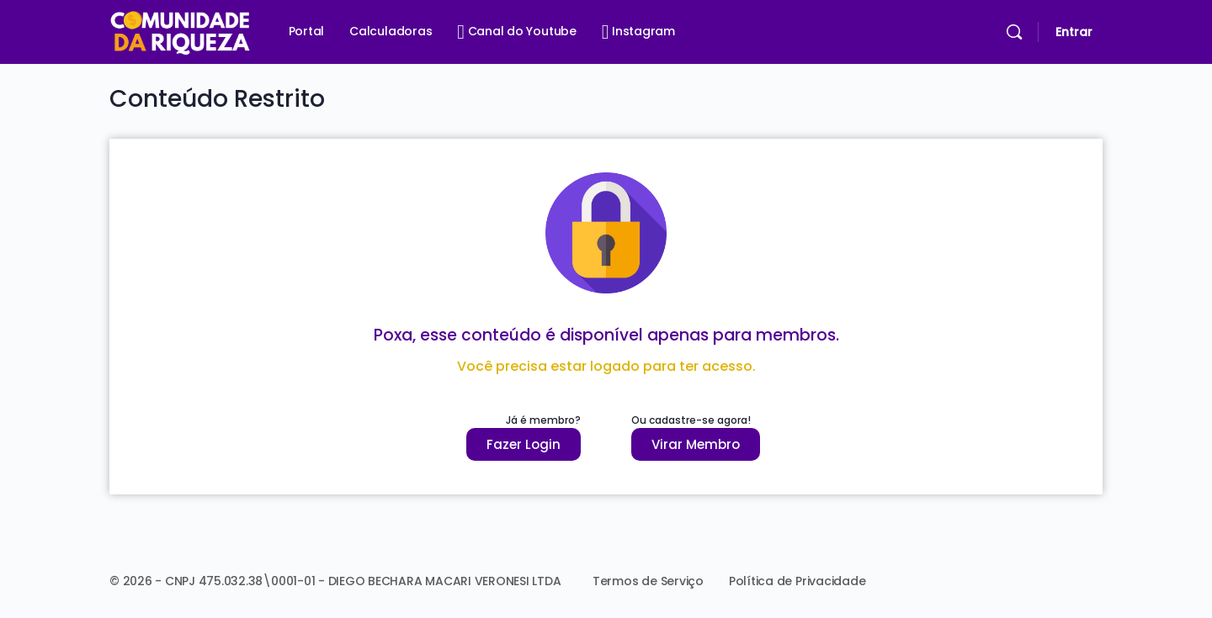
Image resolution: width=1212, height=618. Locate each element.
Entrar (1073, 32)
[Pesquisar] (1014, 32)
